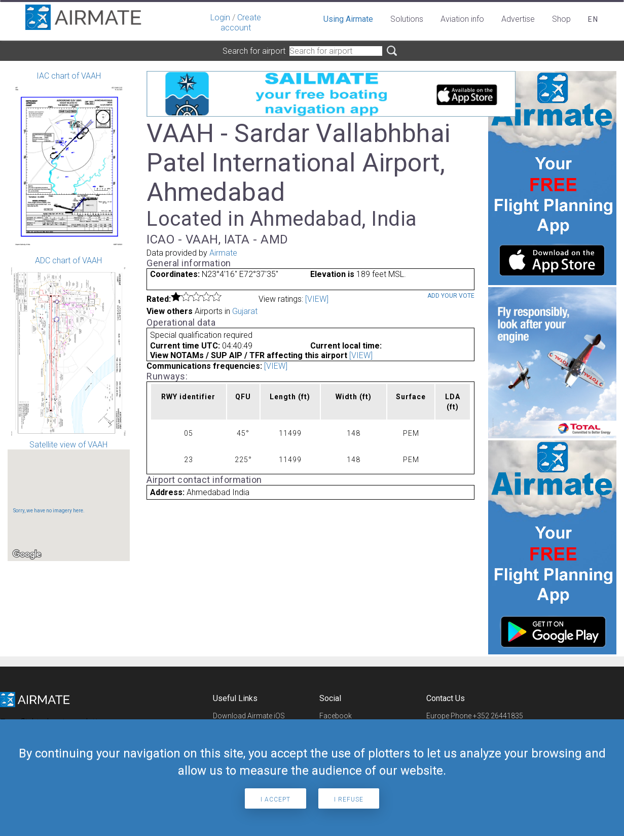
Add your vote (450, 295)
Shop (561, 19)
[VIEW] (316, 299)
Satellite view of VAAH (69, 500)
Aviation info (462, 19)
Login (220, 17)
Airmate (223, 253)
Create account (241, 22)
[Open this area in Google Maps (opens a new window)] (27, 554)
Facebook (335, 716)
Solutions (406, 19)
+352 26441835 (498, 716)
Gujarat (245, 311)
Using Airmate (348, 19)
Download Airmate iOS (249, 716)
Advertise (518, 19)
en (593, 19)
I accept (275, 799)
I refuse (348, 799)
